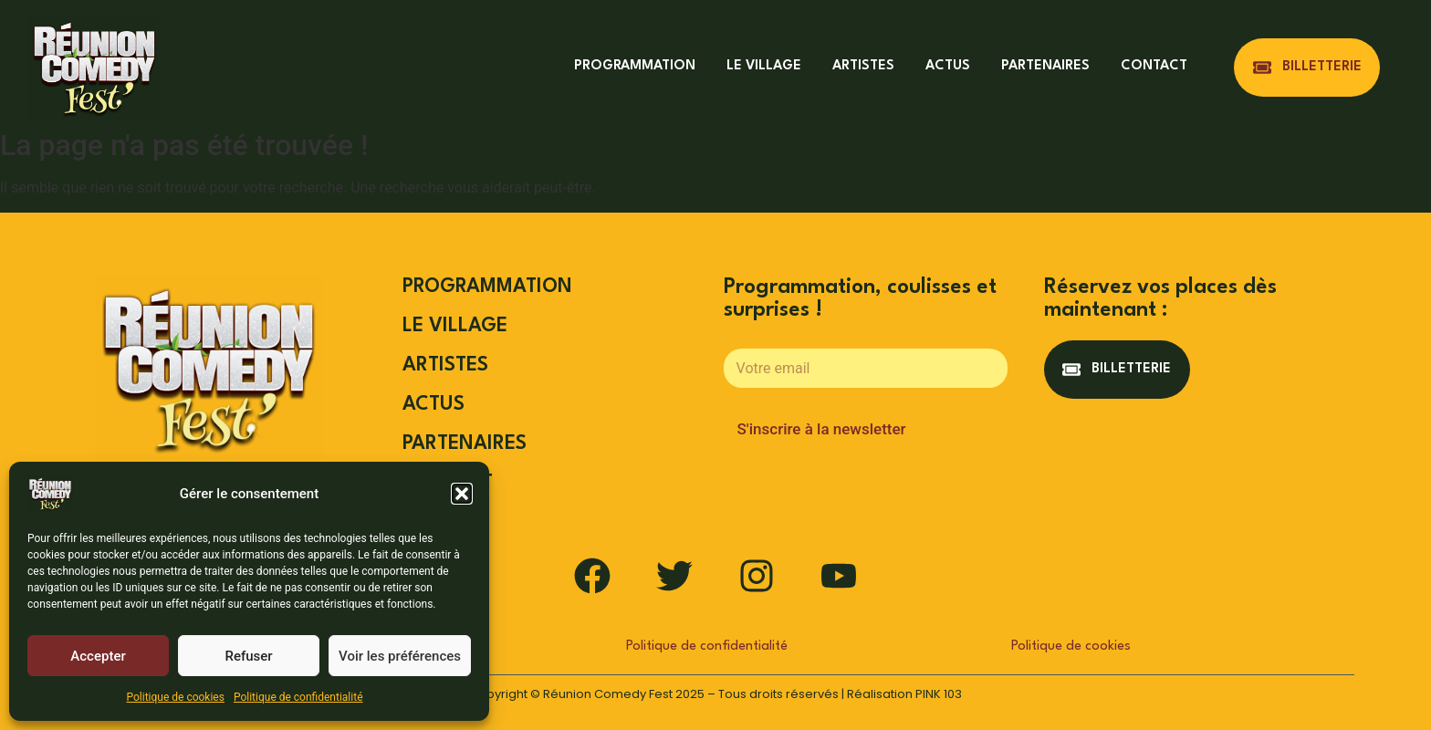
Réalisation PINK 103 (904, 694)
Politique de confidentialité (298, 697)
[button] (462, 494)
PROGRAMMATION (634, 66)
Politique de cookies (176, 697)
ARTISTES (863, 66)
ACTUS (947, 66)
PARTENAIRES (1045, 66)
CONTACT (1154, 66)
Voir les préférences (400, 656)
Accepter (97, 656)
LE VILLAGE (763, 66)
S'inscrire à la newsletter (821, 429)
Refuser (248, 656)
